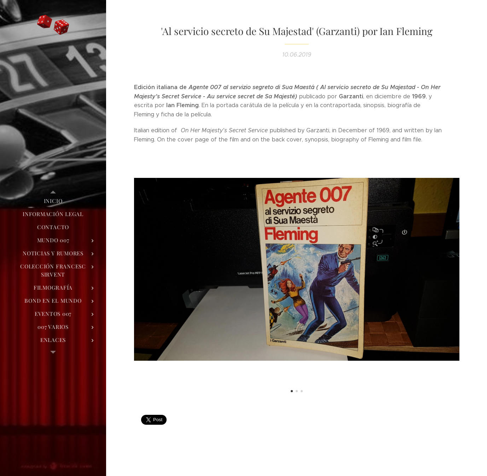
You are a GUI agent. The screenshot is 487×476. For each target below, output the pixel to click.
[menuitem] (53, 201)
